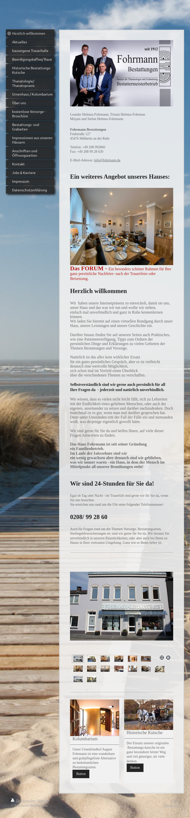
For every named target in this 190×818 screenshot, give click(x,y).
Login (175, 801)
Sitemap (43, 801)
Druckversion (23, 801)
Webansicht (171, 805)
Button (81, 774)
